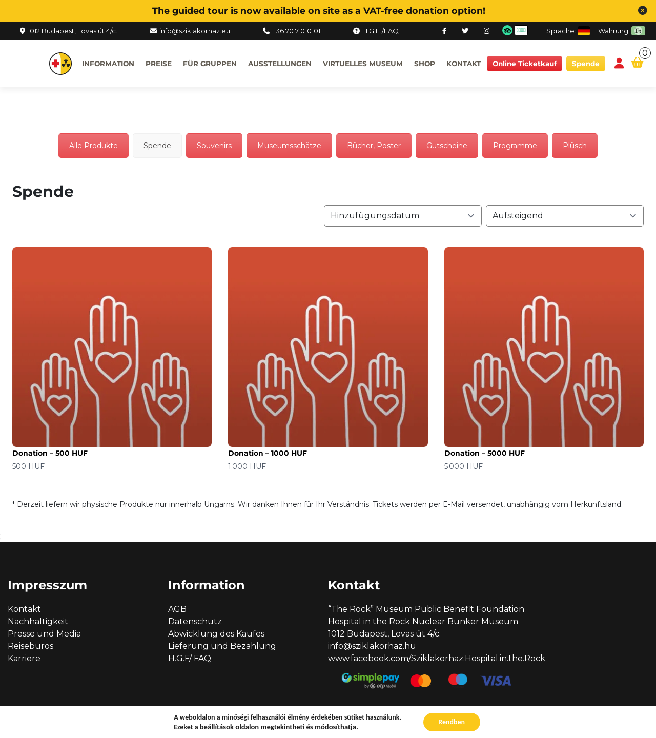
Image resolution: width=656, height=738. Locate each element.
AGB (177, 609)
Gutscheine (446, 145)
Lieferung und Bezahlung (222, 646)
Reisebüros (30, 646)
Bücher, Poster (374, 145)
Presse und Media (44, 634)
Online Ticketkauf (525, 63)
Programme (515, 145)
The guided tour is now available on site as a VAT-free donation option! (318, 10)
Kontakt (463, 63)
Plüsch (575, 145)
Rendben (451, 721)
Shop (424, 63)
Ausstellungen (280, 63)
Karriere (24, 658)
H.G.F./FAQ (380, 31)
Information (108, 63)
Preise (159, 63)
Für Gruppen (210, 63)
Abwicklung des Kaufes (216, 634)
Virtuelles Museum (363, 63)
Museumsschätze (289, 145)
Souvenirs (214, 145)
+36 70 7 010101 (296, 31)
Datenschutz (195, 621)
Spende (586, 63)
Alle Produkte (93, 145)
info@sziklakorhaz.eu (194, 31)
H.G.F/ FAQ (189, 658)
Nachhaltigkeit (38, 621)
